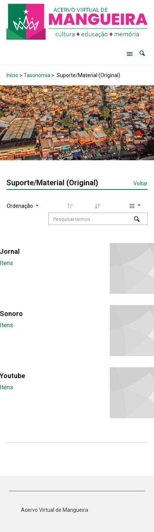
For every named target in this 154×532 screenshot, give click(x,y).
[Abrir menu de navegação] (129, 53)
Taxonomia (37, 75)
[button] (142, 53)
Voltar (140, 183)
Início (12, 75)
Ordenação (20, 206)
